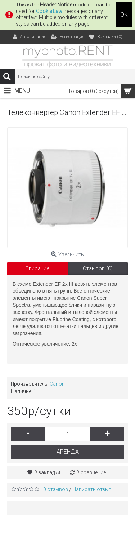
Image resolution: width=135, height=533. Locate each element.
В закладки (47, 472)
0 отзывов (55, 489)
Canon (57, 384)
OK (124, 14)
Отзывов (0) (98, 268)
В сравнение (91, 472)
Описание (37, 268)
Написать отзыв (92, 489)
